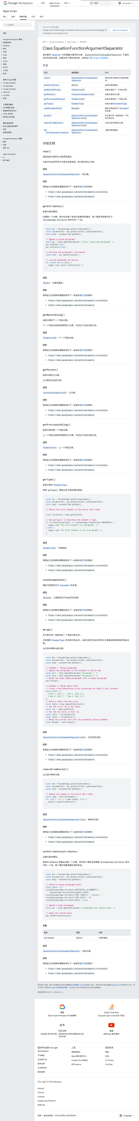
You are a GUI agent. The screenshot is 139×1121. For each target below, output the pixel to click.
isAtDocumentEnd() (53, 108)
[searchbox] (17, 25)
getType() (49, 103)
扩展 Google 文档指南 (98, 58)
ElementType (78, 103)
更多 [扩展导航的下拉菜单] (66, 3)
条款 (39, 1116)
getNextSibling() (52, 89)
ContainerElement (80, 94)
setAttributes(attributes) (56, 131)
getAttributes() (52, 85)
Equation (56, 55)
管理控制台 (75, 1052)
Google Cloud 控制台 (79, 1060)
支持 (41, 16)
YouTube (109, 1064)
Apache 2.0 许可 (117, 985)
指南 (13, 16)
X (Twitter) (109, 1060)
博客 (107, 1052)
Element (75, 89)
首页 (43, 3)
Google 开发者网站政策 (58, 987)
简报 (107, 1056)
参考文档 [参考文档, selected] (23, 16)
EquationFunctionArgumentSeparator (61, 174)
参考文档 (83, 42)
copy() (47, 78)
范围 (84, 186)
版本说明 (41, 1064)
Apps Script (10, 11)
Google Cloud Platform (47, 1101)
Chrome (41, 1093)
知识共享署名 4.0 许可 (77, 985)
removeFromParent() (53, 123)
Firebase (41, 1097)
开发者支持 (42, 1068)
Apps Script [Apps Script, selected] (54, 3)
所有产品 (41, 1105)
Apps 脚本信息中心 (79, 1056)
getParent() (50, 94)
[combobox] (102, 3)
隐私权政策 (48, 1116)
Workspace (20, 3)
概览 (5, 16)
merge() (48, 115)
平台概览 (41, 1055)
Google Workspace (56, 42)
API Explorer (76, 1064)
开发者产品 (42, 1059)
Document (124, 108)
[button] (17, 42)
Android (41, 1088)
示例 (33, 16)
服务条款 (41, 1072)
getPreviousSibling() (54, 99)
